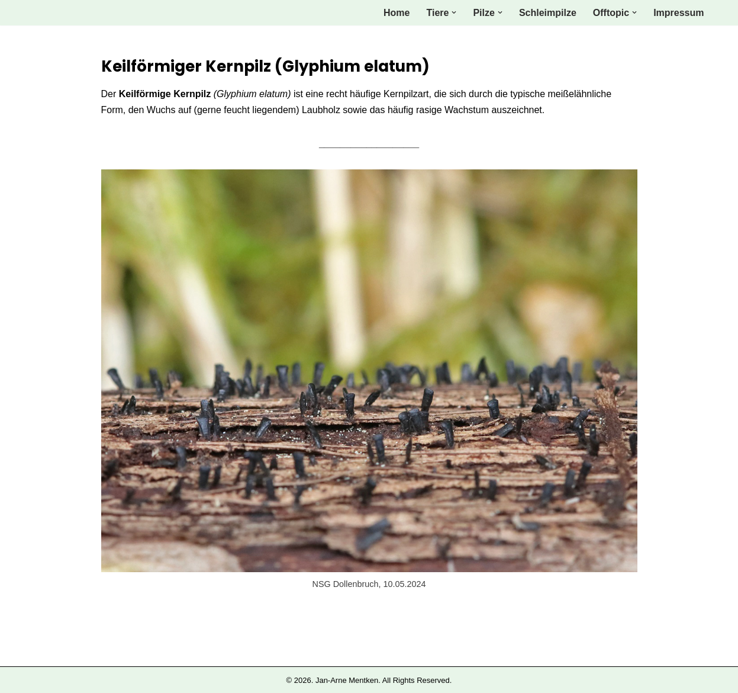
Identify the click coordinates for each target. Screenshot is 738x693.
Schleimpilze (547, 13)
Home (396, 13)
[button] (454, 12)
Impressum (678, 13)
